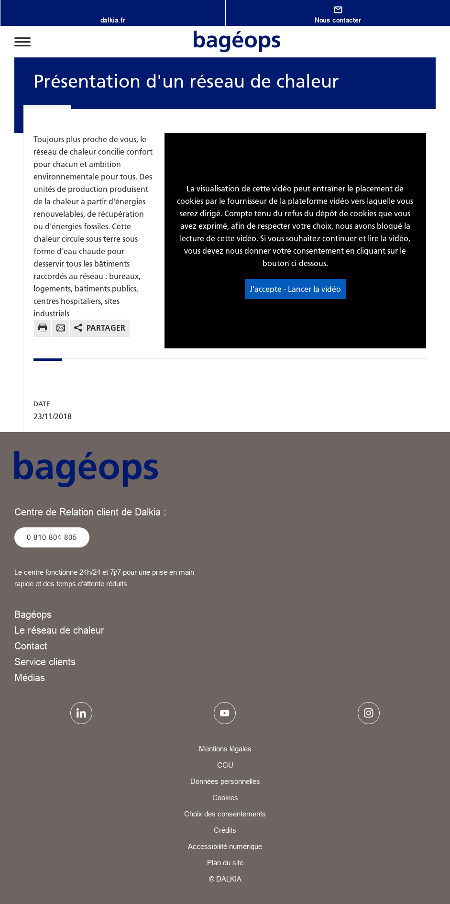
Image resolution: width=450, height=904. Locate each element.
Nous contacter (338, 20)
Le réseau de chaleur (59, 630)
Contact (30, 645)
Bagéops (33, 614)
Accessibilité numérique (225, 846)
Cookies (225, 797)
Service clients (45, 661)
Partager (106, 328)
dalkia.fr (112, 20)
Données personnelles (225, 781)
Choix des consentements (225, 814)
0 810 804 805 (52, 537)
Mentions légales (225, 749)
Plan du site (225, 863)
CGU (225, 765)
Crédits (225, 830)
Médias (29, 677)
